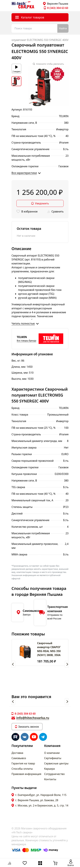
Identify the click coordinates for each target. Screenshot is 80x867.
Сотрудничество (54, 774)
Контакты (50, 779)
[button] (13, 664)
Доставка (17, 753)
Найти (63, 28)
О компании (52, 753)
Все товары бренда (26, 340)
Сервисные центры (56, 763)
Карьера (49, 769)
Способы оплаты (22, 769)
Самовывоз (18, 758)
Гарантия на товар (23, 763)
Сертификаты (52, 758)
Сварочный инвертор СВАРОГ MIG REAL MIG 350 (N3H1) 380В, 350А (49, 649)
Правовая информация (26, 774)
